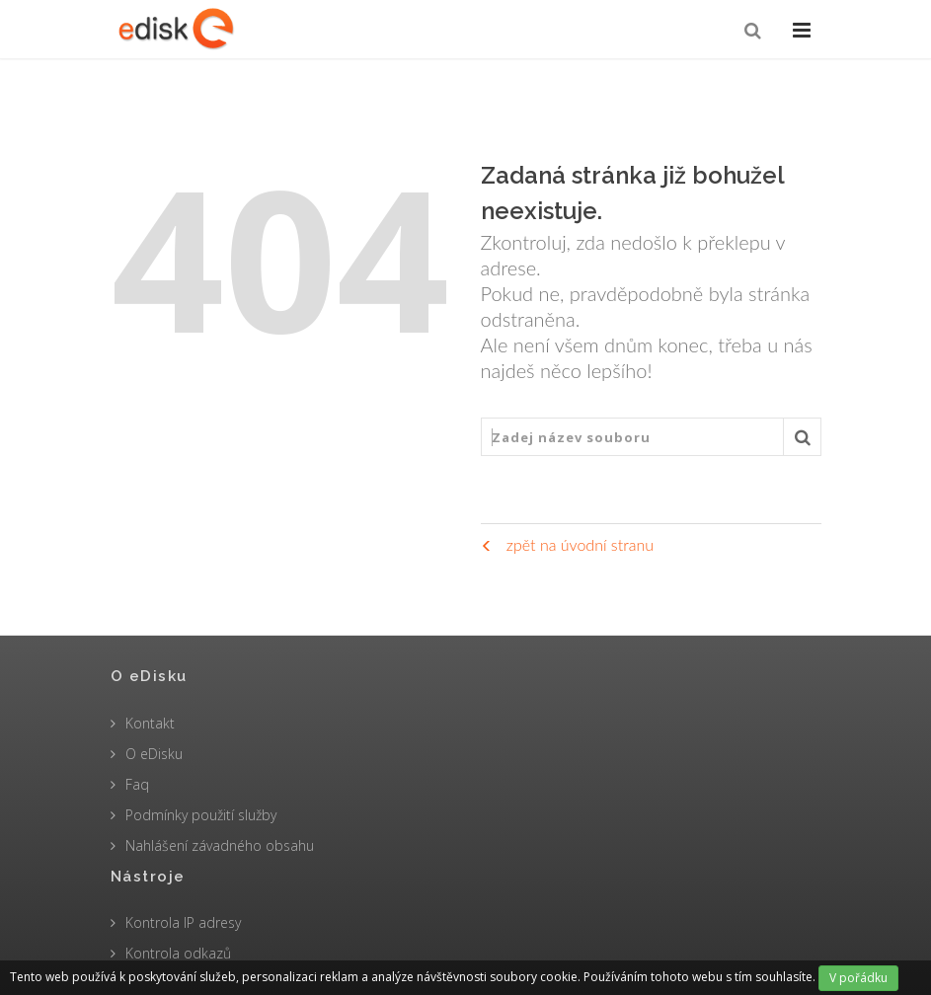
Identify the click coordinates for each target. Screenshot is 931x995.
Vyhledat (802, 442)
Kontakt (150, 723)
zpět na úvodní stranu (567, 544)
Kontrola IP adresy (183, 922)
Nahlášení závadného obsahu (219, 845)
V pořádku (858, 977)
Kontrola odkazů (178, 953)
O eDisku (154, 753)
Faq (137, 784)
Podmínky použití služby (200, 814)
